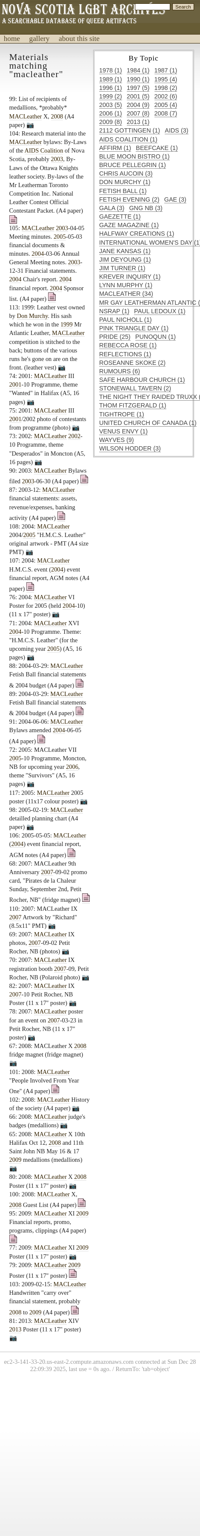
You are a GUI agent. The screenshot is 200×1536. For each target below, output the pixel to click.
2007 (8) (138, 113)
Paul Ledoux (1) (160, 311)
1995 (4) (165, 79)
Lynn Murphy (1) (125, 285)
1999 (66, 324)
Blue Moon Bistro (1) (134, 156)
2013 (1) (138, 121)
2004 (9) (138, 104)
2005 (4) (165, 104)
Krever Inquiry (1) (129, 276)
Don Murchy (32, 315)
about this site (79, 39)
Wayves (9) (116, 439)
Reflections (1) (125, 354)
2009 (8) (110, 121)
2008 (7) (165, 113)
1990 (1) (138, 79)
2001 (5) (138, 96)
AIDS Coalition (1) (128, 139)
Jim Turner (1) (122, 268)
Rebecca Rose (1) (128, 345)
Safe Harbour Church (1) (142, 379)
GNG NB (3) (145, 208)
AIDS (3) (176, 130)
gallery (39, 39)
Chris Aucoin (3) (126, 173)
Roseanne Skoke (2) (132, 362)
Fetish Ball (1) (122, 191)
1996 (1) (110, 87)
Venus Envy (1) (123, 431)
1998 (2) (165, 87)
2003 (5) (110, 104)
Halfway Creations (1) (136, 233)
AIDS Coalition (44, 150)
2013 (15, 1329)
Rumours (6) (119, 371)
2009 (15, 1159)
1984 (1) (138, 70)
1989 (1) (110, 79)
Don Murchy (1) (124, 182)
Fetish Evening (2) (129, 199)
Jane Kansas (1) (125, 251)
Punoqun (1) (155, 336)
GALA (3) (111, 208)
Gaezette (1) (120, 216)
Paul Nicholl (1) (125, 319)
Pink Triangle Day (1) (134, 328)
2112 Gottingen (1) (129, 130)
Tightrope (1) (121, 414)
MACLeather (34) (126, 293)
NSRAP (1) (114, 311)
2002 (74, 436)
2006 (72, 766)
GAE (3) (175, 199)
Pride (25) (115, 336)
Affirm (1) (115, 147)
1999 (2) (110, 96)
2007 (47, 872)
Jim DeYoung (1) (125, 259)
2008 (57, 116)
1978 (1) (110, 70)
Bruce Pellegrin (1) (132, 165)
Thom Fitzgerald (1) (132, 405)
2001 (15, 384)
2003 (57, 159)
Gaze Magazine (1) (129, 225)
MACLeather (25, 116)
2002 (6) (165, 96)
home (12, 39)
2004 (37, 253)
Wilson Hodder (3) (130, 448)
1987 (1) (165, 70)
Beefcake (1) (156, 147)
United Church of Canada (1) (148, 422)
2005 (60, 236)
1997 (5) (138, 87)
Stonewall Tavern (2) (135, 388)
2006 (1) (110, 113)
